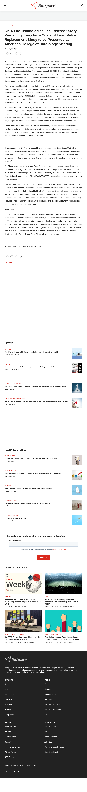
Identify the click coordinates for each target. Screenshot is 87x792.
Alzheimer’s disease (13, 384)
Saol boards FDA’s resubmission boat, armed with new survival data (28, 488)
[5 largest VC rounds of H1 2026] (77, 520)
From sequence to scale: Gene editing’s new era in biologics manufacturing (31, 367)
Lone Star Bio (9, 26)
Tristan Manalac (9, 521)
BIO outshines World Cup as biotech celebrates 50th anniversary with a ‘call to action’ (61, 602)
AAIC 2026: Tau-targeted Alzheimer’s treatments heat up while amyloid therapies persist (35, 386)
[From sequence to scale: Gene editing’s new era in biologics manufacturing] (77, 368)
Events (9, 263)
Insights (8, 364)
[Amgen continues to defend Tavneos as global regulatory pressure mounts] (77, 460)
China (47, 596)
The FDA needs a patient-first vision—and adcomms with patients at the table (31, 352)
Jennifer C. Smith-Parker (12, 369)
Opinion (8, 349)
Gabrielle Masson (10, 404)
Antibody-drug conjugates (16, 398)
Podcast (8, 596)
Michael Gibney (9, 389)
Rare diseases (11, 485)
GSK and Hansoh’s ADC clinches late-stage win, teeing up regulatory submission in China (36, 401)
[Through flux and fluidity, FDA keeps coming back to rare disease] (77, 505)
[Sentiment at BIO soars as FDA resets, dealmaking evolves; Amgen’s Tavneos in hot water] (23, 583)
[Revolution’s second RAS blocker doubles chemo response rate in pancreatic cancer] (63, 621)
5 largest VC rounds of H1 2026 (15, 518)
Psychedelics (10, 471)
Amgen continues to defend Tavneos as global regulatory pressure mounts (31, 458)
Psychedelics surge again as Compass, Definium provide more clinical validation (33, 473)
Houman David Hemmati (12, 354)
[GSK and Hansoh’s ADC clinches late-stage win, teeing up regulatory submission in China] (77, 403)
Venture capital (11, 515)
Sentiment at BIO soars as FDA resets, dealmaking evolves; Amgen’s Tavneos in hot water (23, 602)
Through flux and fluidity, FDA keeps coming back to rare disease (27, 503)
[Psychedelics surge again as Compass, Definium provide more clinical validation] (77, 475)
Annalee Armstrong (68, 606)
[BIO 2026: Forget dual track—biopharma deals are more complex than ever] (23, 621)
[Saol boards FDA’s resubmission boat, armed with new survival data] (77, 490)
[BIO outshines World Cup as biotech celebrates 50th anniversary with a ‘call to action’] (63, 583)
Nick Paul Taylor (9, 461)
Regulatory (10, 456)
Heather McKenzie (10, 491)
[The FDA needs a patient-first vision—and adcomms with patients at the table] (77, 353)
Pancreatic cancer (53, 634)
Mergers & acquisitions (14, 634)
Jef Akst (23, 606)
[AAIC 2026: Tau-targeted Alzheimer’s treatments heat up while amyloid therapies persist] (77, 388)
